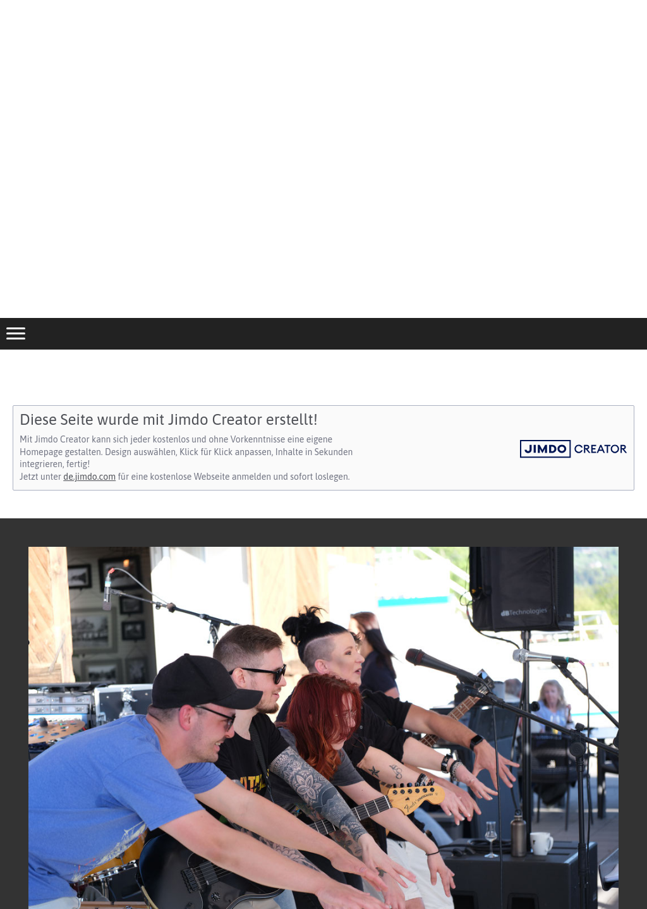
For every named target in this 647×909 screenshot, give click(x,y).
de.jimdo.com (89, 477)
